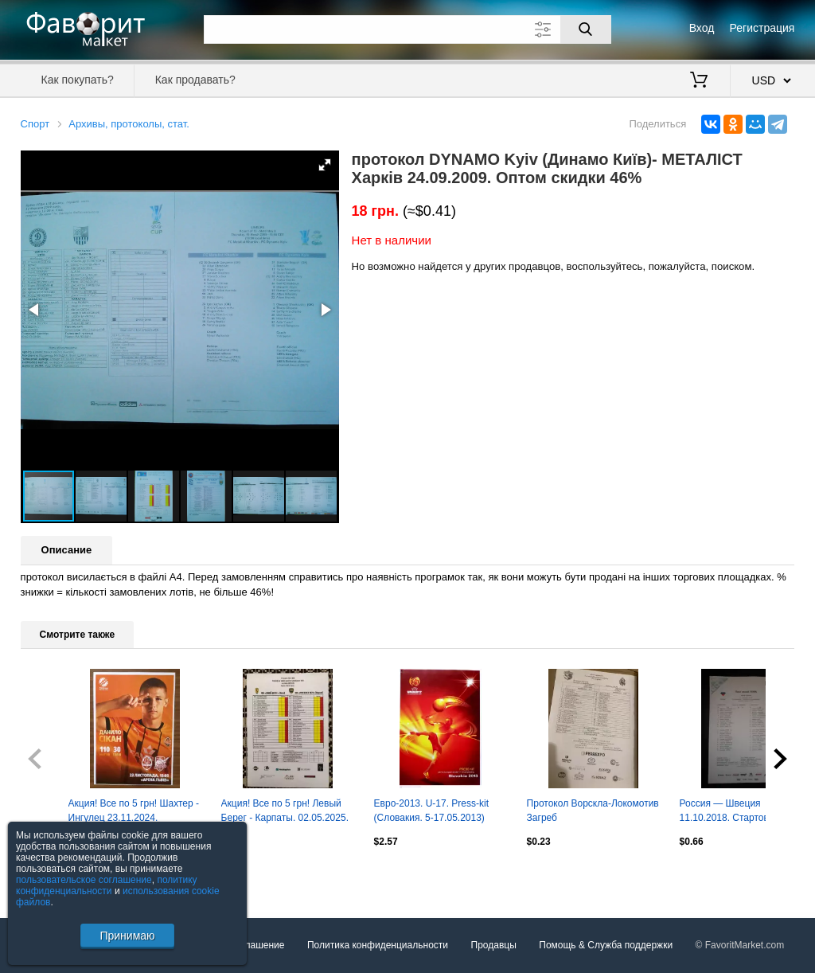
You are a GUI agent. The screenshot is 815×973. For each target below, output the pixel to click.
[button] (324, 165)
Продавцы (494, 945)
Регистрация (762, 27)
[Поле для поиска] (407, 29)
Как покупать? (77, 79)
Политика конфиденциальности (377, 945)
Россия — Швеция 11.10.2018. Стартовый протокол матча (731, 812)
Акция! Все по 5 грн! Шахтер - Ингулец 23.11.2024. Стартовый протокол (133, 812)
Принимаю (126, 935)
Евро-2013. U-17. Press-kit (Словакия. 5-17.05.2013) (431, 810)
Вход (702, 27)
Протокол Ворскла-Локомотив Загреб (593, 810)
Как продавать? (195, 79)
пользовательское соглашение (84, 879)
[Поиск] (585, 29)
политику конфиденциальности (106, 885)
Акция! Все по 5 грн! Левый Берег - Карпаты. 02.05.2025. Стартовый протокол (285, 812)
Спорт (35, 124)
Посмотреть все (56, 875)
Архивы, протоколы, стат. (128, 124)
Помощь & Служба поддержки (606, 945)
